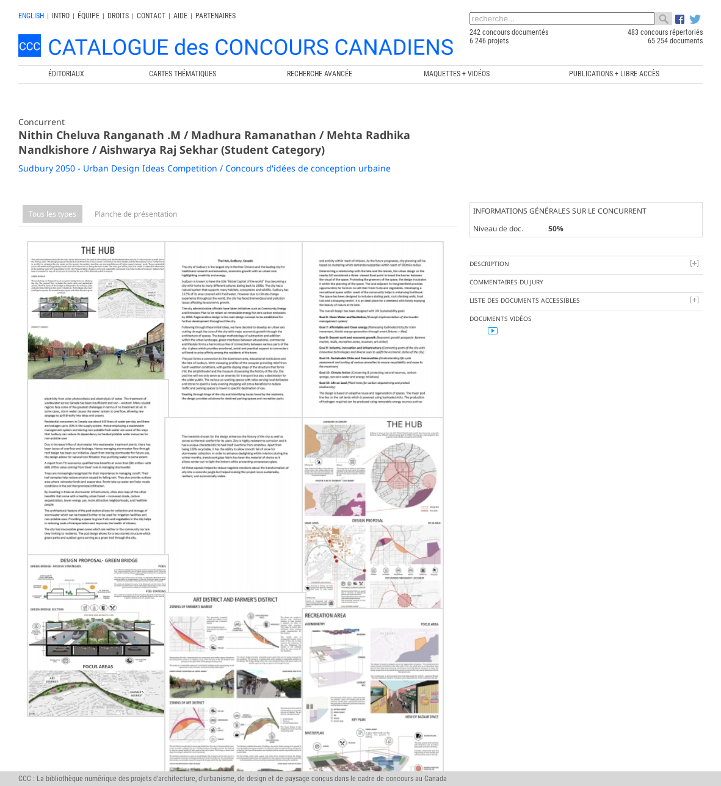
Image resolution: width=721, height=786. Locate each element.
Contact (151, 16)
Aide (180, 16)
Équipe (89, 16)
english (31, 16)
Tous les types (52, 214)
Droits (118, 16)
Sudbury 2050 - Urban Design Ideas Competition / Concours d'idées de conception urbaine (204, 168)
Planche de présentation (136, 214)
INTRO (61, 16)
